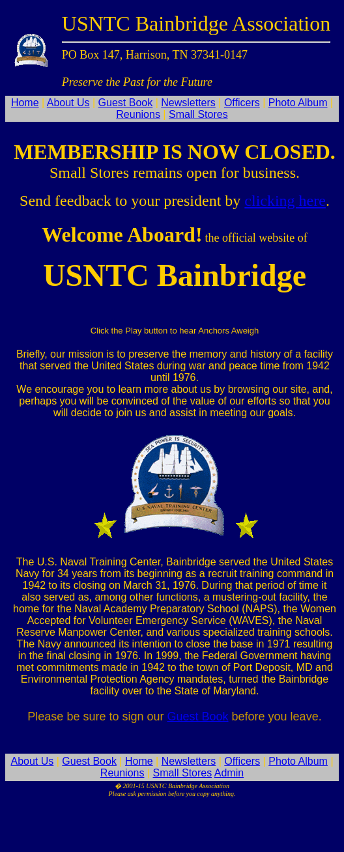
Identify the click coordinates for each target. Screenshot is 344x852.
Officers (242, 102)
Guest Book (125, 102)
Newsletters (188, 102)
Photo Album (298, 102)
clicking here (285, 200)
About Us (68, 102)
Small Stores (198, 114)
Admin (229, 772)
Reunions (138, 114)
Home (25, 102)
